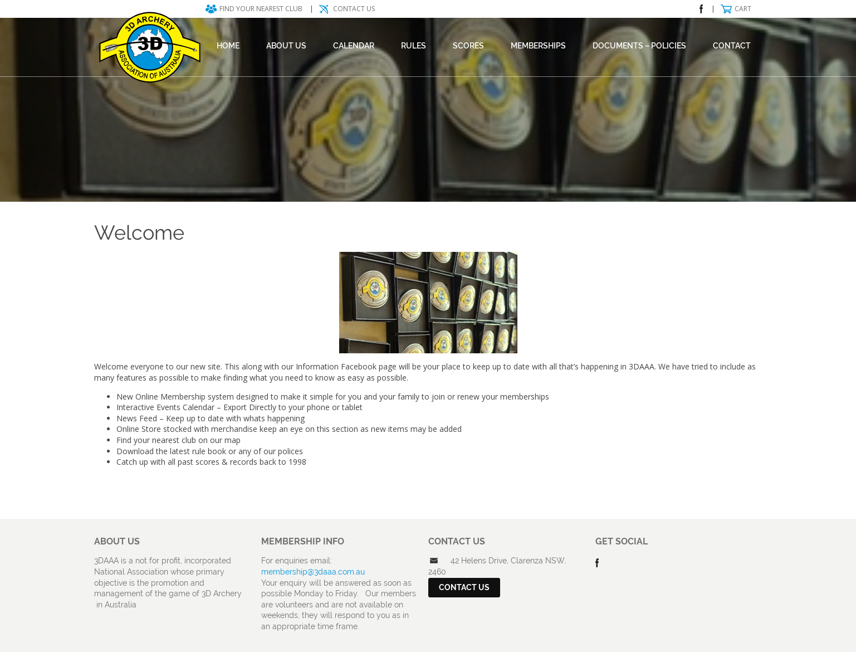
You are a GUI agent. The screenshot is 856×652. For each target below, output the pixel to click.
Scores (468, 45)
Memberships (538, 45)
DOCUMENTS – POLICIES (639, 45)
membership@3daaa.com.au (313, 571)
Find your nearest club (260, 8)
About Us (286, 45)
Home (228, 45)
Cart (743, 8)
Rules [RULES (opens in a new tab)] (413, 45)
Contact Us (354, 8)
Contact (732, 45)
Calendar (353, 45)
